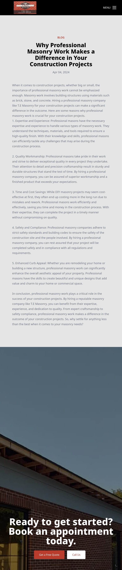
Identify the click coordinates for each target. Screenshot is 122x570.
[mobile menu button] (114, 7)
